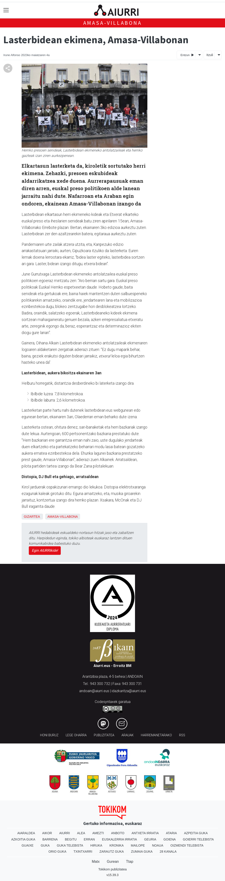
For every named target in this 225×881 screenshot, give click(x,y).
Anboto (117, 833)
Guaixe (28, 845)
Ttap (129, 861)
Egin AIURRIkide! (45, 550)
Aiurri (64, 833)
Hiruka (96, 845)
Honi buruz (49, 735)
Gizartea (32, 516)
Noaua (157, 845)
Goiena (169, 839)
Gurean (113, 861)
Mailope (138, 845)
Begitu (70, 839)
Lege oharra (76, 735)
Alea (81, 833)
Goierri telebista (198, 839)
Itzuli (209, 55)
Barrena (50, 839)
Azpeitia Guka (196, 833)
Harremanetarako (156, 735)
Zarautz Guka (111, 851)
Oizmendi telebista (187, 845)
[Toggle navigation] (6, 10)
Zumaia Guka (142, 851)
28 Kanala (168, 851)
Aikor (47, 833)
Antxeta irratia (145, 833)
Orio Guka (57, 851)
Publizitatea (104, 735)
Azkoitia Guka (23, 839)
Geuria (150, 839)
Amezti (98, 833)
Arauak (128, 735)
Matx (96, 861)
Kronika (116, 845)
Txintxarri (83, 851)
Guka (45, 845)
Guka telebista (70, 845)
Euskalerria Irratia (119, 839)
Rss (182, 735)
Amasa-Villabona (112, 22)
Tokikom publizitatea (112, 869)
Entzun (187, 55)
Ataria (171, 833)
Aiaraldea (26, 833)
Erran (89, 839)
